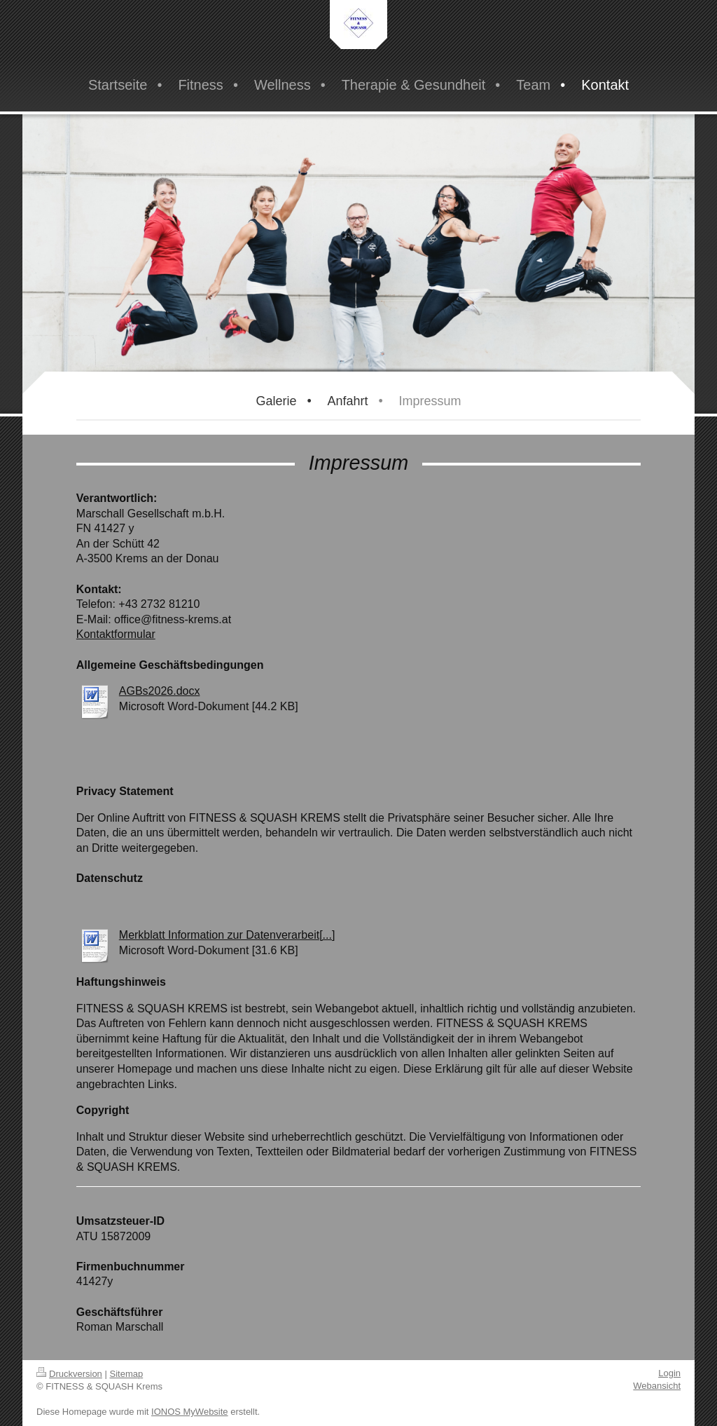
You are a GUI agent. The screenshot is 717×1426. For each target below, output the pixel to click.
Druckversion (69, 1374)
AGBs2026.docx (159, 691)
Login (669, 1373)
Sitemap (127, 1374)
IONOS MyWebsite (189, 1411)
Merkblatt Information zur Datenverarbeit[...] (227, 935)
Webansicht (657, 1385)
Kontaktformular (115, 634)
